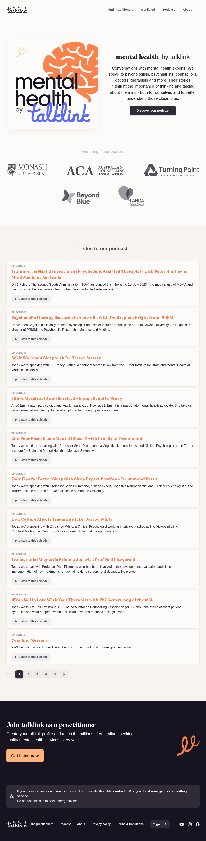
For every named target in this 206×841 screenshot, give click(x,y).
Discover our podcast (152, 110)
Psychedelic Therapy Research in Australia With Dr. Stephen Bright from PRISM (92, 318)
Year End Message (29, 640)
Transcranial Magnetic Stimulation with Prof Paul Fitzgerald (73, 559)
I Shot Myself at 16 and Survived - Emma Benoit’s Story (66, 398)
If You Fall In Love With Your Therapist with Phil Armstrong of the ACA (82, 600)
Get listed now (25, 756)
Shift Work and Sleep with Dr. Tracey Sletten (56, 358)
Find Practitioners (120, 9)
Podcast (169, 9)
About (187, 9)
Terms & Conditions (130, 824)
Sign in (160, 824)
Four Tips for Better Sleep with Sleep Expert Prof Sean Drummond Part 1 (84, 479)
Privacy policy (101, 824)
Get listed (148, 9)
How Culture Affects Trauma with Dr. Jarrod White (62, 519)
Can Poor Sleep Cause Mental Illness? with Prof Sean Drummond (76, 438)
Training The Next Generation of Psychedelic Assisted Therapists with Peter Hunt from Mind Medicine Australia (99, 274)
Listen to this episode (31, 298)
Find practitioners (41, 824)
